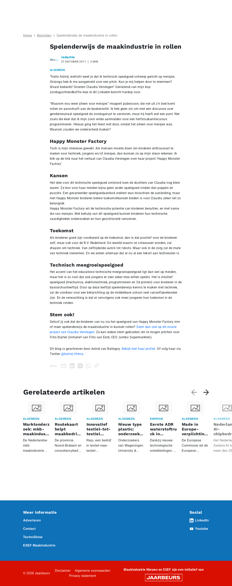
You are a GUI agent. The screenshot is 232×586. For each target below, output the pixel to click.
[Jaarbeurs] (163, 577)
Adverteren (32, 520)
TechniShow (33, 537)
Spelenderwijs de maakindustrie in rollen (87, 35)
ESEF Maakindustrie (39, 545)
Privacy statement (82, 575)
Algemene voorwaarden (92, 570)
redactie (68, 57)
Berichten (44, 35)
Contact (29, 528)
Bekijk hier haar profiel (138, 349)
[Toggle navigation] (205, 8)
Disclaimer (63, 570)
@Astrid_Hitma (72, 354)
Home (27, 35)
